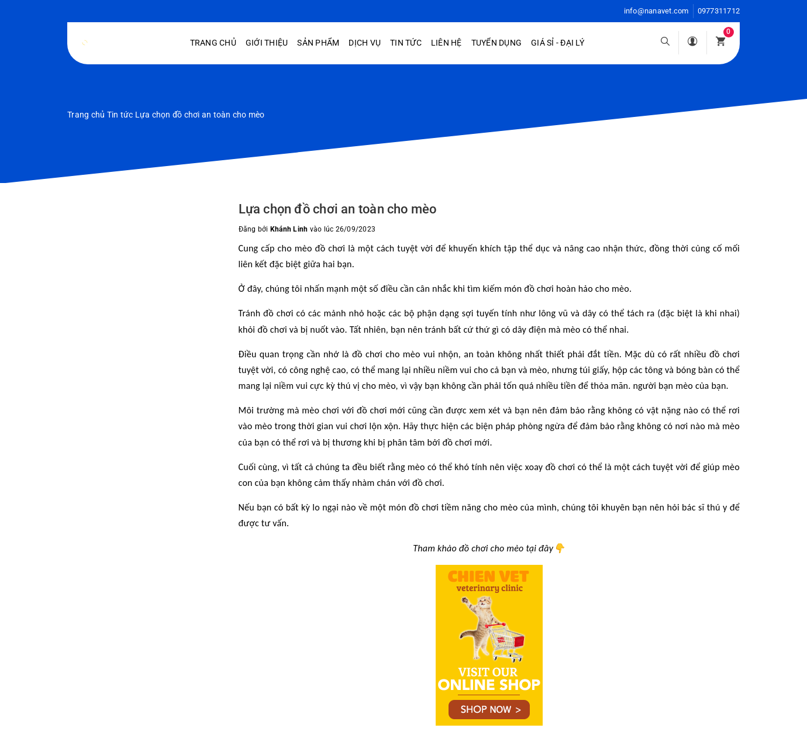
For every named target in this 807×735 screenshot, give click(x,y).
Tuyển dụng (496, 42)
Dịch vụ (365, 42)
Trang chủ (213, 42)
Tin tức (406, 42)
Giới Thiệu (267, 42)
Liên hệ (446, 42)
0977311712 (719, 10)
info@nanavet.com (656, 10)
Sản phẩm (318, 42)
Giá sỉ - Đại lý (557, 42)
